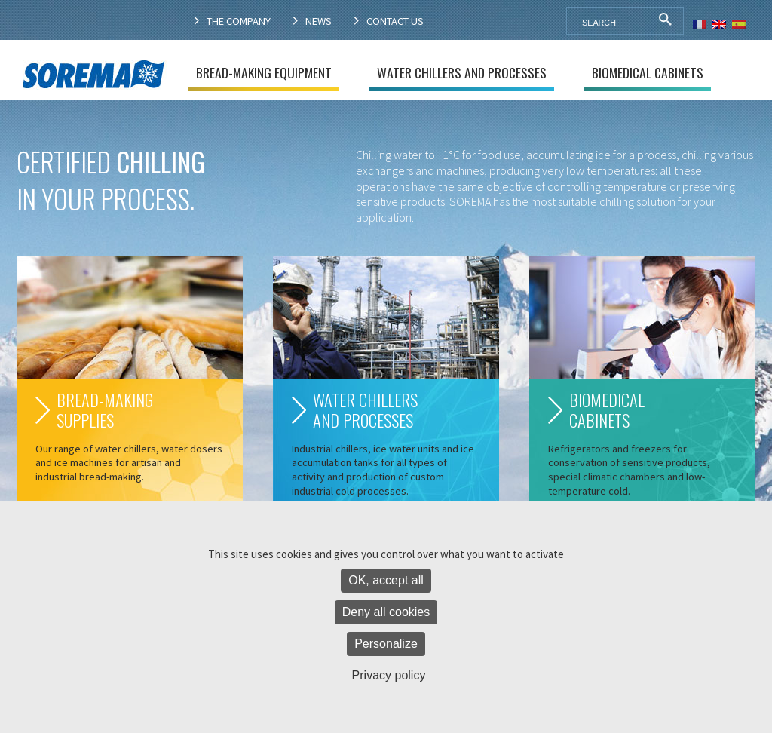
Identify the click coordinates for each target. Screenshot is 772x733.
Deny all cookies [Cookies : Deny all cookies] (386, 612)
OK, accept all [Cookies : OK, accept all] (386, 580)
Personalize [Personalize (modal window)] (386, 643)
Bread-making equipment (264, 72)
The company (239, 21)
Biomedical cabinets (647, 72)
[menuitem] (699, 22)
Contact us (395, 21)
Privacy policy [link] (389, 675)
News (318, 21)
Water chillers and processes (462, 72)
